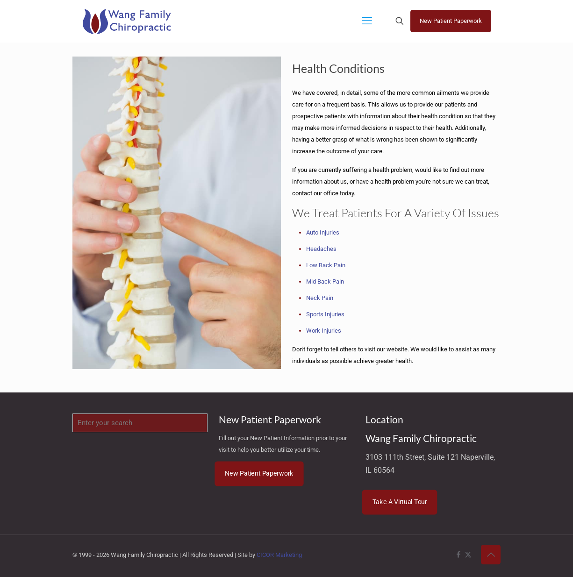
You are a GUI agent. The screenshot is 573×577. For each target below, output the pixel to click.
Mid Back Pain (325, 281)
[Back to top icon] (491, 554)
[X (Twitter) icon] (468, 554)
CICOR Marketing (279, 554)
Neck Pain (319, 297)
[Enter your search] (140, 422)
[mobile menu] (367, 21)
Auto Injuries (322, 232)
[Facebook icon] (458, 554)
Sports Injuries (325, 314)
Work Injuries (323, 330)
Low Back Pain (325, 265)
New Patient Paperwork (451, 20)
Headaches (321, 248)
